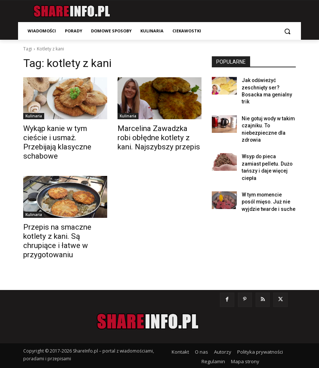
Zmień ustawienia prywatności (230, 346)
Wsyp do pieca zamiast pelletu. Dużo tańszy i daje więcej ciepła (268, 149)
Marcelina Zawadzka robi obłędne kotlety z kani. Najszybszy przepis (152, 136)
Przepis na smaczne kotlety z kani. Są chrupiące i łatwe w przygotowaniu (63, 222)
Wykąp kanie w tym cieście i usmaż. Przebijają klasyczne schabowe (62, 136)
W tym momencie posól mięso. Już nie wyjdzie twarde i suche (266, 176)
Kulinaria (33, 115)
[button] (287, 31)
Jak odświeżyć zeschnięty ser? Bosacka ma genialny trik (268, 86)
